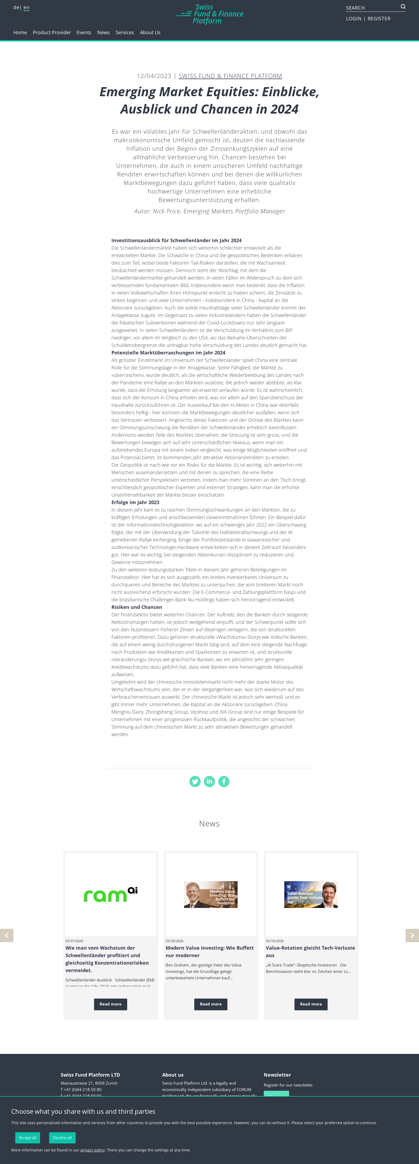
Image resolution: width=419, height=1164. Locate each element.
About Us (150, 32)
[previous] (412, 935)
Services (125, 32)
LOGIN (354, 18)
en (26, 7)
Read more (111, 1004)
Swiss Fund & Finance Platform (230, 76)
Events (84, 32)
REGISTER (379, 18)
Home (20, 32)
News (103, 32)
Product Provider (52, 32)
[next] (6, 935)
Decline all (62, 1137)
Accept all (27, 1137)
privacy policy (92, 1150)
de (16, 7)
